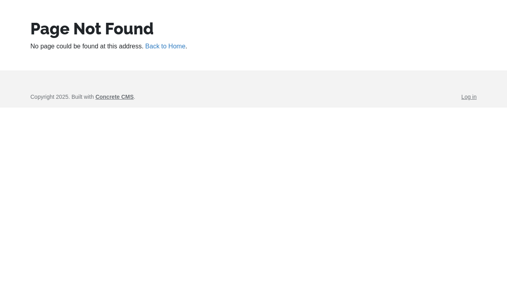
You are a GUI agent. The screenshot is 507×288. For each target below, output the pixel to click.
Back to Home (165, 46)
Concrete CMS (115, 97)
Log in (469, 97)
